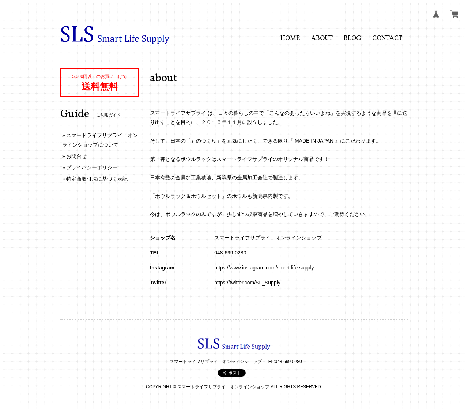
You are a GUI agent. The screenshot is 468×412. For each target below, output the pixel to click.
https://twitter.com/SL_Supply (247, 283)
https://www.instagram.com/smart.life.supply (264, 268)
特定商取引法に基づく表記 (97, 179)
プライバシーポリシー (91, 167)
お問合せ (76, 156)
